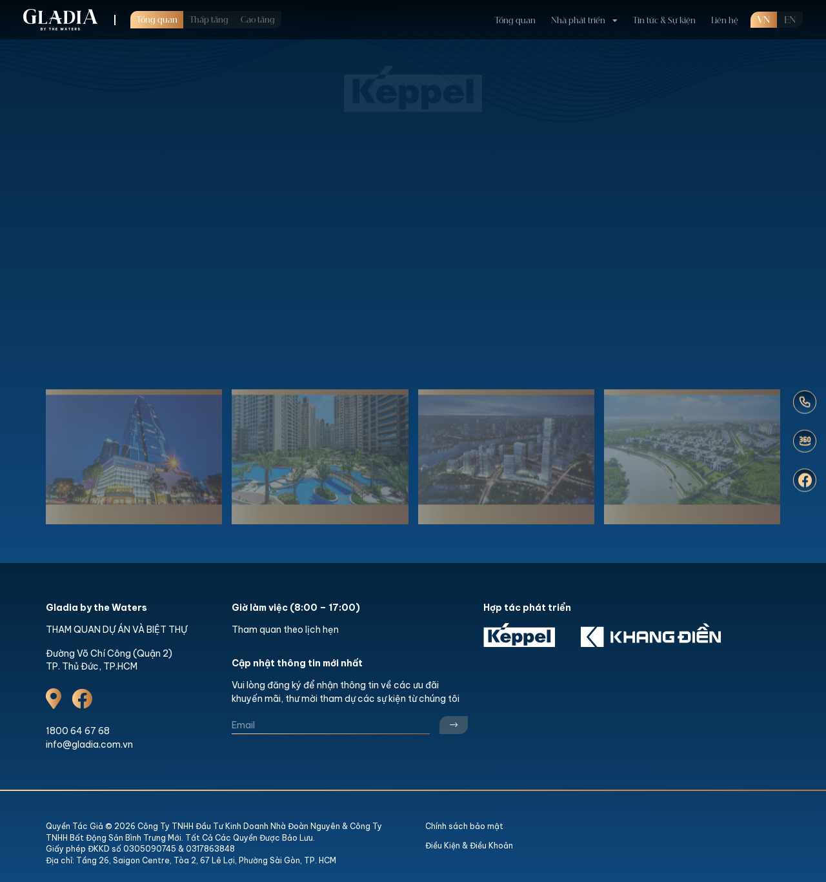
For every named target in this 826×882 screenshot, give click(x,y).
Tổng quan (157, 20)
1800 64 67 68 (78, 731)
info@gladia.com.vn (89, 744)
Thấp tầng (209, 20)
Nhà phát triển (578, 21)
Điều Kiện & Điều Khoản (469, 845)
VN (764, 20)
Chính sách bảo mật (464, 826)
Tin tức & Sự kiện (664, 21)
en (790, 20)
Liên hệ (724, 21)
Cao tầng (258, 20)
